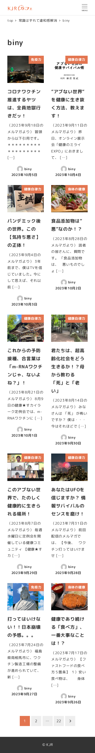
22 (59, 720)
